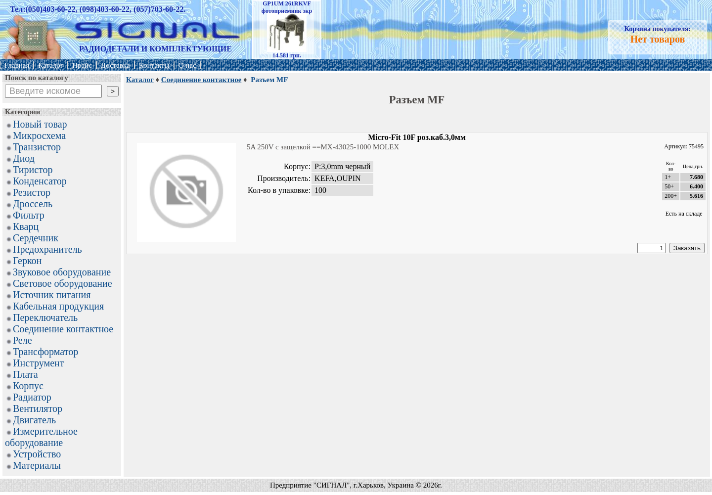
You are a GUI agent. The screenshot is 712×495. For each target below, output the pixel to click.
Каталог (50, 65)
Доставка (115, 65)
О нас (187, 65)
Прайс (82, 65)
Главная (16, 65)
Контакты (154, 65)
